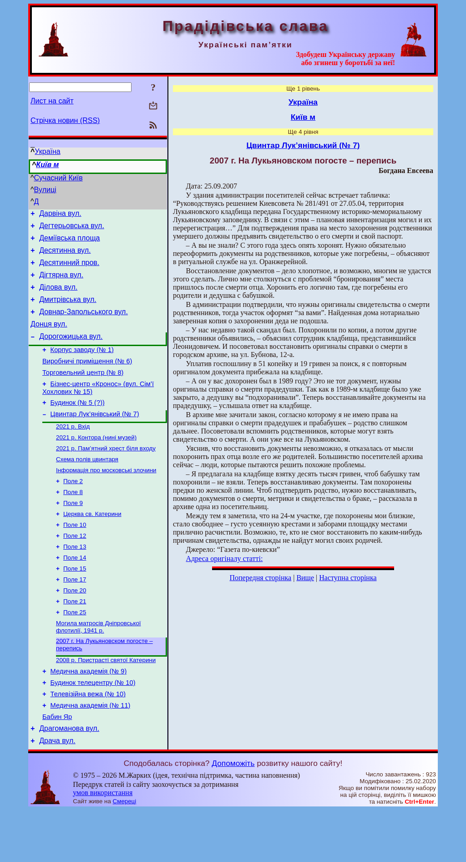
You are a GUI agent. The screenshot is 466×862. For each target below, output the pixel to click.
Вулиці (45, 190)
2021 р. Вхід (73, 450)
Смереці (125, 853)
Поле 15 (74, 604)
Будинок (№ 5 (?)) (78, 424)
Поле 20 (74, 628)
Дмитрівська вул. (67, 310)
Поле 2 (73, 509)
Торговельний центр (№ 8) (82, 391)
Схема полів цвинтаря (87, 486)
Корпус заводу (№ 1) (82, 366)
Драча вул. (57, 792)
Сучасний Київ (58, 178)
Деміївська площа (69, 242)
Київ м (47, 164)
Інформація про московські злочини (106, 498)
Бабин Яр (57, 766)
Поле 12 (74, 569)
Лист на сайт (52, 101)
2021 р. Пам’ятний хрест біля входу (106, 474)
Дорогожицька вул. (70, 351)
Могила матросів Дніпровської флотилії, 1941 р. (98, 667)
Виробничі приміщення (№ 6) (87, 379)
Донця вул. (48, 338)
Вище (305, 577)
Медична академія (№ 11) (91, 753)
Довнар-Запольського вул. (83, 324)
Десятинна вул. (65, 256)
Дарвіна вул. (60, 215)
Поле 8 (73, 521)
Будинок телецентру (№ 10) (93, 727)
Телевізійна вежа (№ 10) (88, 740)
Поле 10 (74, 557)
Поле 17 (74, 616)
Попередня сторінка (260, 577)
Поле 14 (74, 592)
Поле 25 (74, 651)
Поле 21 (74, 640)
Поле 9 (73, 533)
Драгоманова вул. (69, 779)
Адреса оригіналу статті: (224, 558)
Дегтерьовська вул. (71, 228)
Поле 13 (74, 580)
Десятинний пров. (69, 269)
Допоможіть (233, 815)
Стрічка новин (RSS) (65, 120)
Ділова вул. (58, 297)
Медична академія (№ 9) (89, 715)
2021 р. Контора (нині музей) (96, 462)
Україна (47, 151)
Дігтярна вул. (61, 283)
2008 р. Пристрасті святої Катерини (106, 702)
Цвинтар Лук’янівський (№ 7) (95, 437)
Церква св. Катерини (92, 545)
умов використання (102, 844)
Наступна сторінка (347, 577)
